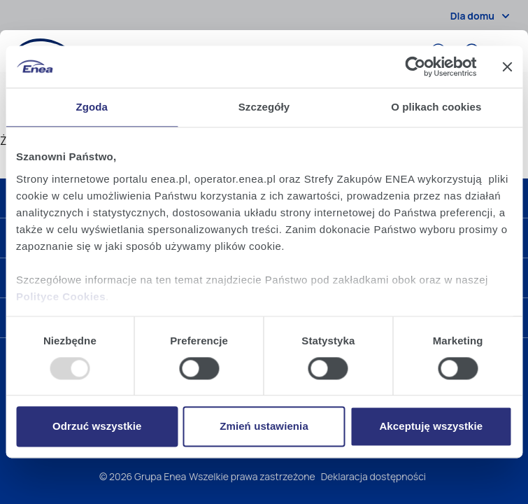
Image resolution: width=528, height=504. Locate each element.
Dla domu (482, 16)
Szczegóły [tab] (264, 107)
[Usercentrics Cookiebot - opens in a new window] (415, 66)
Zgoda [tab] (92, 107)
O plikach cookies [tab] (436, 107)
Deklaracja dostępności (373, 476)
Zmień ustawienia (264, 427)
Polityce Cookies (61, 296)
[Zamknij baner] (507, 66)
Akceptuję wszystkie (431, 427)
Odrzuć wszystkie (96, 427)
